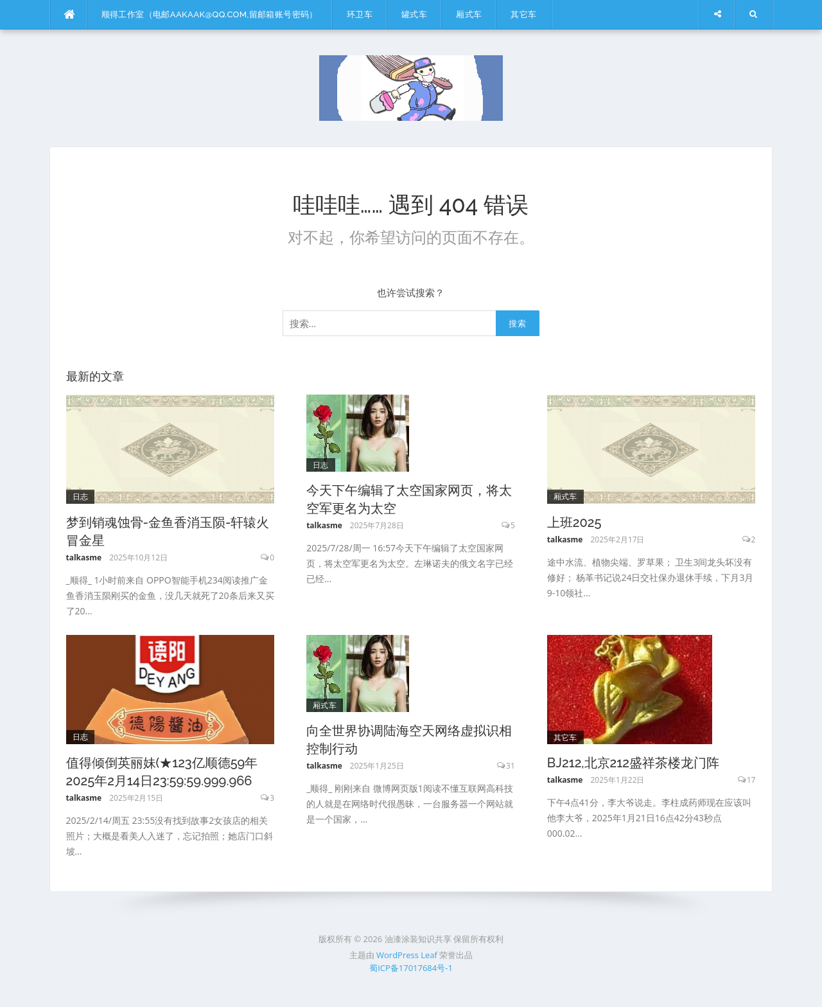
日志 (81, 496)
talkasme (84, 557)
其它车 (523, 14)
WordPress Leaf (406, 955)
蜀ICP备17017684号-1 (411, 968)
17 (751, 779)
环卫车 (359, 14)
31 (510, 765)
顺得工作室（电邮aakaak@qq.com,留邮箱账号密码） (209, 14)
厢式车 (469, 14)
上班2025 (574, 522)
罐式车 (414, 14)
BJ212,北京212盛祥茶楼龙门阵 (633, 763)
